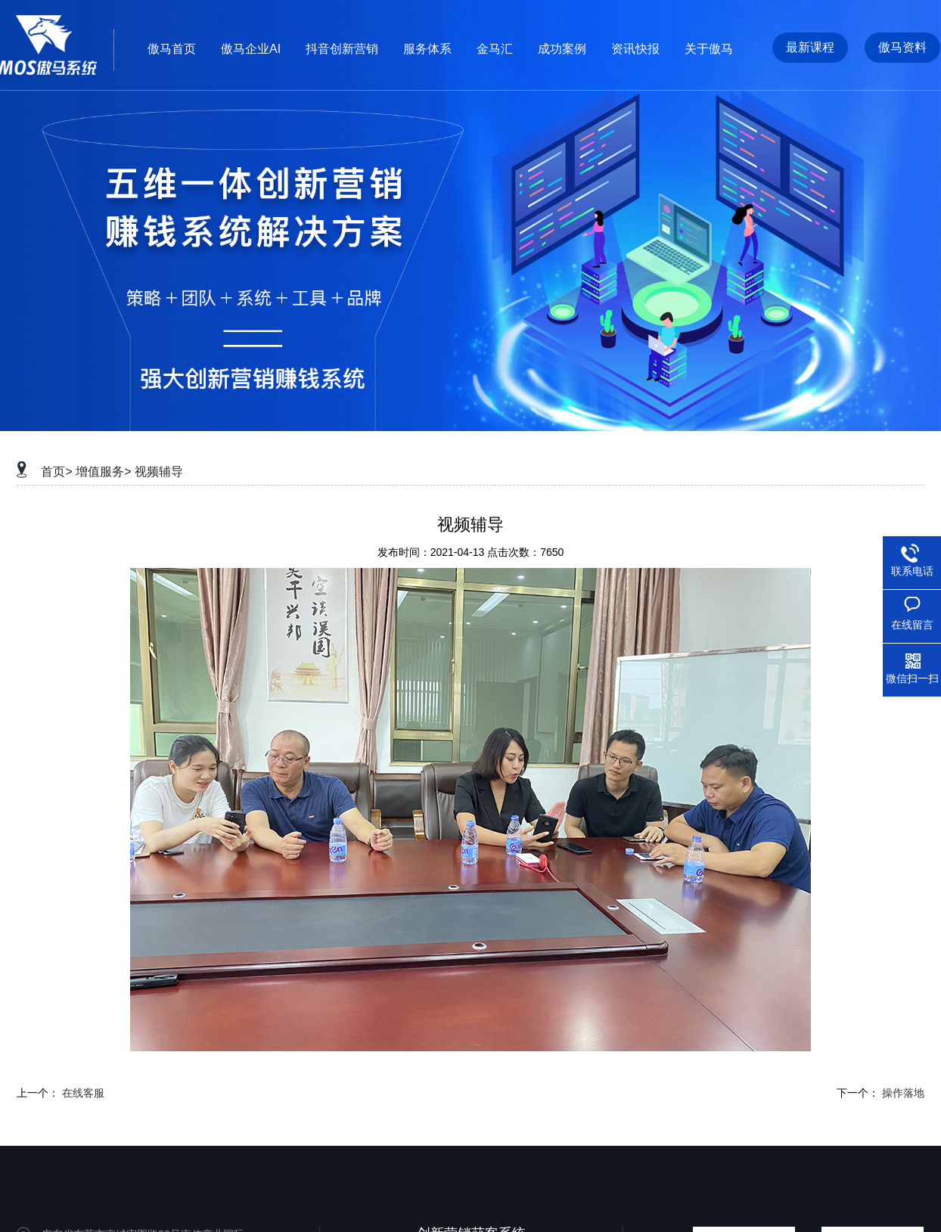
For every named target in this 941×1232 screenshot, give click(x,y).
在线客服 (83, 1093)
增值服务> (103, 471)
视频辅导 (159, 471)
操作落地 (903, 1093)
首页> (56, 471)
